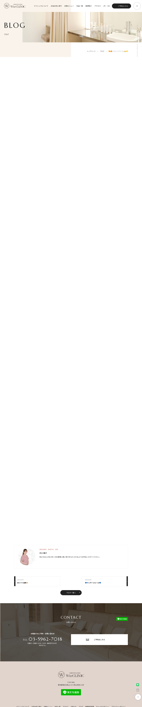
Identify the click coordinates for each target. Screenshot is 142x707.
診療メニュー (69, 6)
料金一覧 (79, 6)
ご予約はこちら (123, 6)
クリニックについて (41, 6)
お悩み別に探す (56, 6)
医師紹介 (88, 6)
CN (108, 6)
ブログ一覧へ (73, 593)
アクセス (97, 6)
